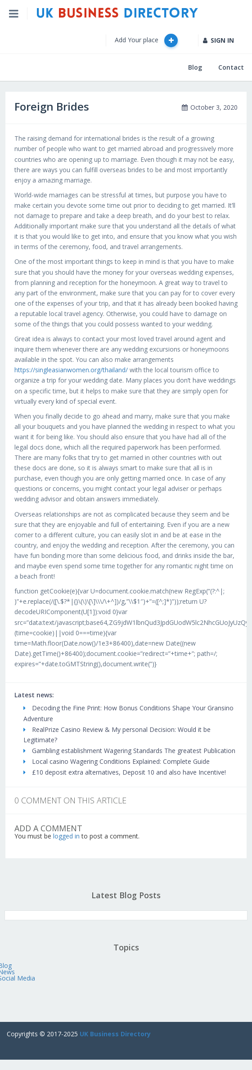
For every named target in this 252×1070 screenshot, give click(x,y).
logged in (66, 836)
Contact (231, 67)
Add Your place (146, 40)
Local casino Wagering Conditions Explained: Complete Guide (116, 761)
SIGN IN (218, 40)
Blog (195, 67)
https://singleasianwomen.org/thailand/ (71, 370)
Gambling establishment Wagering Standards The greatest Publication (129, 750)
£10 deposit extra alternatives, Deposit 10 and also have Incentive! (124, 772)
